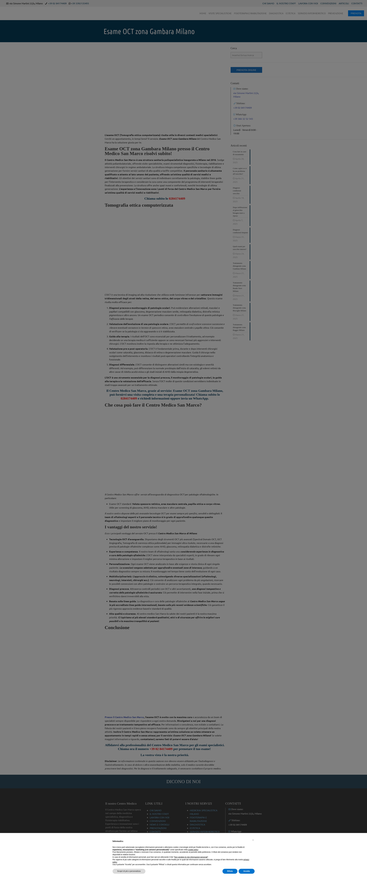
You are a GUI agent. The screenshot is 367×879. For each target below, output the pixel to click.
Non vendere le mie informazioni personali (190, 857)
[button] (253, 840)
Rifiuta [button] (230, 871)
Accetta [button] (246, 871)
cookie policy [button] (193, 850)
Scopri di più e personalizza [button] (129, 871)
